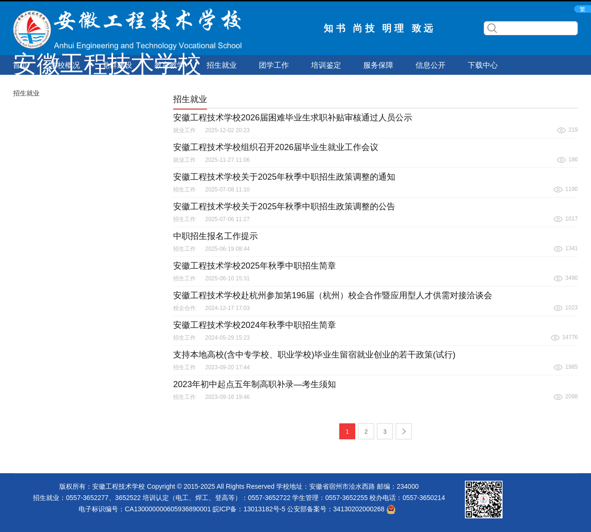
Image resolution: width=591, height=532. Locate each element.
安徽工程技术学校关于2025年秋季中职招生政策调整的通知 (284, 177)
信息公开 (430, 65)
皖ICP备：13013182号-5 (249, 509)
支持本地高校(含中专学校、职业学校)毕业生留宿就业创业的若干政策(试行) (314, 354)
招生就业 (222, 65)
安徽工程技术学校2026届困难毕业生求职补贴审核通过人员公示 (292, 117)
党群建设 (117, 65)
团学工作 (274, 65)
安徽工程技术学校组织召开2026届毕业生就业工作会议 (275, 147)
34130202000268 (364, 509)
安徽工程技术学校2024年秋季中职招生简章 (254, 325)
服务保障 (378, 65)
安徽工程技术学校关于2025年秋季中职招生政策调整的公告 (284, 206)
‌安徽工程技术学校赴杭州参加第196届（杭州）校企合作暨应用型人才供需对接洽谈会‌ (332, 295)
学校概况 (65, 65)
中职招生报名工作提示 (215, 236)
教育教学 (169, 65)
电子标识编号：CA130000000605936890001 (145, 509)
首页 (20, 65)
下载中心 (483, 65)
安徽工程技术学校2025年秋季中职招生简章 (254, 265)
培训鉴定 (326, 65)
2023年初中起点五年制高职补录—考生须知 (254, 384)
